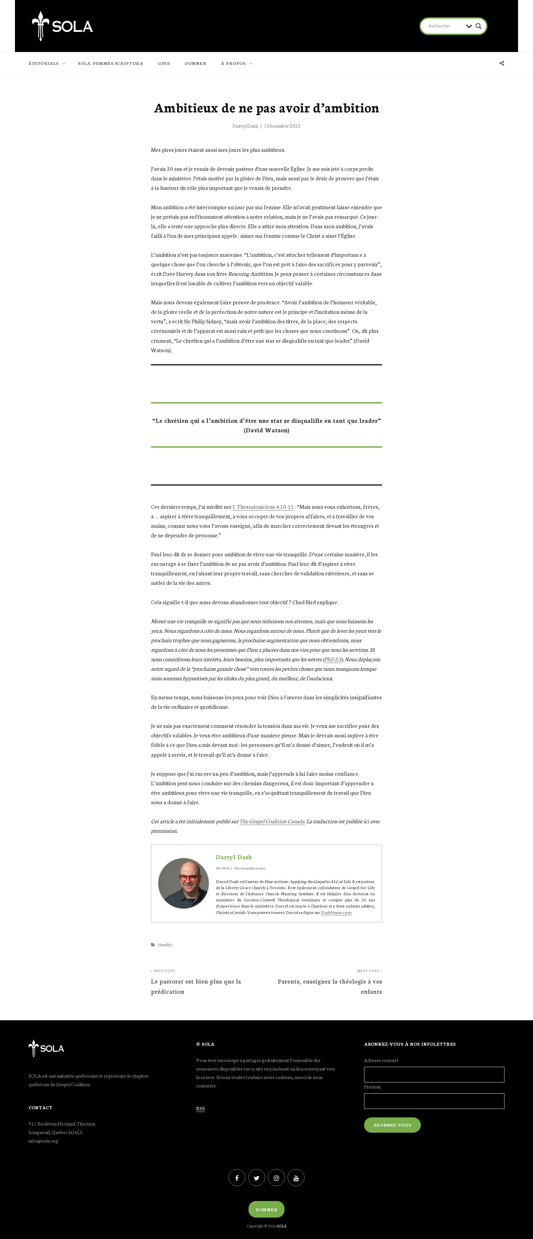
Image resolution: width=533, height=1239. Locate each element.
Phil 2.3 (332, 659)
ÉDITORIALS (47, 63)
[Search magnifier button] (478, 26)
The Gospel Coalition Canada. (272, 821)
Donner (266, 1209)
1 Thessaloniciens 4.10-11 (263, 506)
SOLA (282, 1225)
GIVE (164, 63)
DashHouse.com (336, 912)
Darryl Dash (245, 125)
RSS (200, 1108)
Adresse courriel (381, 1060)
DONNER (195, 63)
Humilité (165, 944)
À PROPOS (237, 63)
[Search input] (446, 26)
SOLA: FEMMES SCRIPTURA (110, 63)
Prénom (372, 1086)
